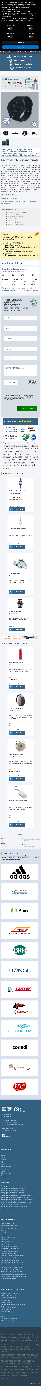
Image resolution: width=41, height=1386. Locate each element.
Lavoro (3, 1164)
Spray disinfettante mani (9, 1318)
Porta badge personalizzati (10, 1249)
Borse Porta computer (8, 1237)
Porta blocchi (5, 1239)
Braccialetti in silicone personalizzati (13, 1305)
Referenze (4, 1160)
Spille (3, 1316)
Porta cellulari (5, 1312)
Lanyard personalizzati (8, 1295)
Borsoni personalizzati (8, 1228)
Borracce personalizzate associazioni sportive (16, 1209)
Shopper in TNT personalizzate (11, 1269)
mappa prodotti (5, 1378)
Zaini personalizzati (7, 1223)
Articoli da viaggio (7, 1302)
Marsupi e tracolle (7, 1242)
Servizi (3, 1157)
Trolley (3, 1232)
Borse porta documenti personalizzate (13, 1276)
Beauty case (5, 1235)
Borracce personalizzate (9, 1226)
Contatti (3, 1169)
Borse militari (5, 1244)
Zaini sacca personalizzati (9, 1253)
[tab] (5, 133)
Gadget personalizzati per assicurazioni (14, 1206)
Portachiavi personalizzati (9, 1251)
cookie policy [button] (14, 9)
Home (2, 51)
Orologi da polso (16, 51)
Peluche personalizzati (8, 1279)
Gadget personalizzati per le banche (13, 1188)
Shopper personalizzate (9, 1246)
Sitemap (4, 1176)
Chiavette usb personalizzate (10, 1293)
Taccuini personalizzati (8, 1258)
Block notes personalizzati (10, 1260)
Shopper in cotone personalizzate (12, 1272)
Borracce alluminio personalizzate (12, 1262)
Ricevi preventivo (26, 409)
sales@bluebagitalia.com (15, 1124)
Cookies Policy (6, 1173)
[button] (38, 2)
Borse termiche (6, 1309)
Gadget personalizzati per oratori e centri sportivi (17, 1195)
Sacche (3, 1230)
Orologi (7, 51)
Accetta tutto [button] (21, 47)
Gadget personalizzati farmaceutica (12, 1186)
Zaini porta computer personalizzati (12, 1256)
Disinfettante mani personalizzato (12, 1314)
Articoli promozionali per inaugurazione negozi (16, 1202)
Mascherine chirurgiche (8, 1321)
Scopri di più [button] (20, 42)
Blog (2, 1162)
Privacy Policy (6, 1171)
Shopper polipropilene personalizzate (13, 1274)
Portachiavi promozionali (9, 1298)
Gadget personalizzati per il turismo (12, 1190)
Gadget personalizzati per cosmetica (13, 1193)
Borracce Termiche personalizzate (12, 1267)
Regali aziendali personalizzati (11, 1204)
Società (3, 1155)
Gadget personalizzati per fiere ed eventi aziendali (17, 1200)
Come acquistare (6, 1167)
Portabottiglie (5, 1300)
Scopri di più (16, 509)
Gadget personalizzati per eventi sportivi (14, 1197)
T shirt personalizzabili (8, 1307)
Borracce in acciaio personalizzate (12, 1265)
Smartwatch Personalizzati (32, 51)
